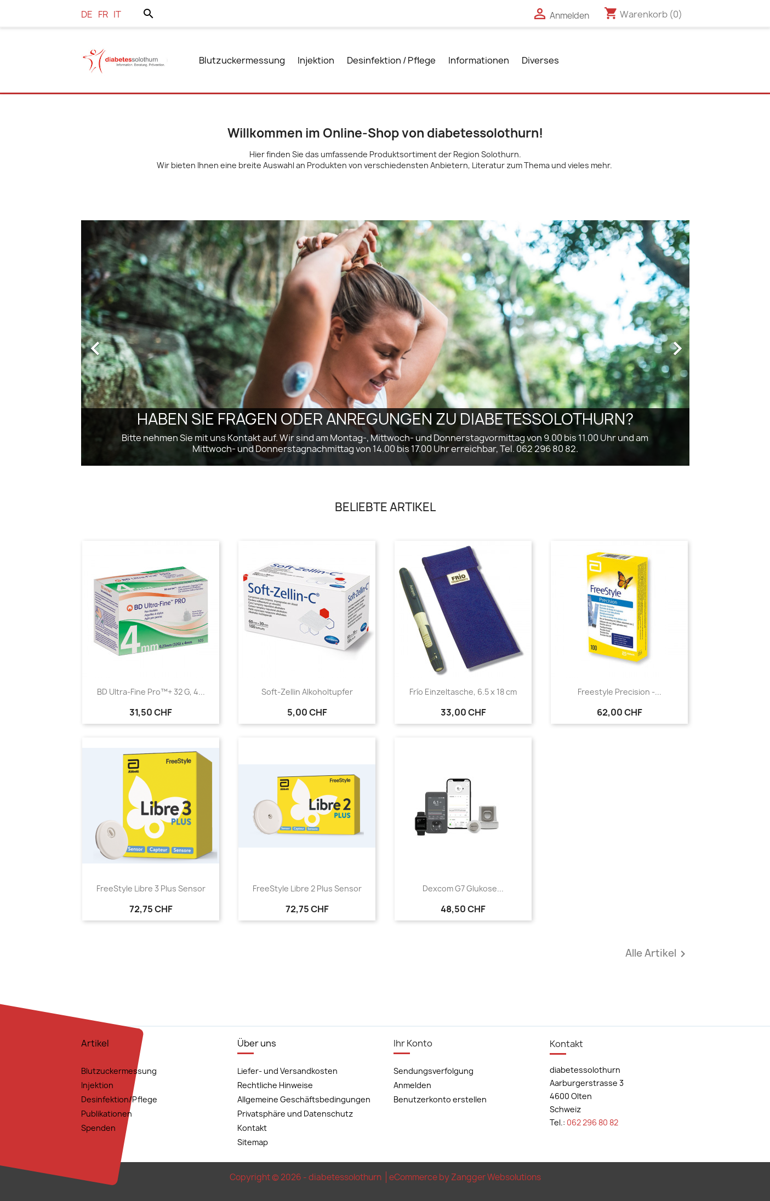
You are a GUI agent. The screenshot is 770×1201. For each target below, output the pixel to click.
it (117, 14)
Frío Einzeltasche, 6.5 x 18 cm (463, 692)
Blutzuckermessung (242, 60)
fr (103, 14)
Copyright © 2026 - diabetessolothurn (306, 1177)
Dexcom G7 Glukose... (463, 888)
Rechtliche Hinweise (275, 1085)
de (87, 14)
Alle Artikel (657, 953)
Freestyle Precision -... (619, 692)
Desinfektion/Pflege (119, 1099)
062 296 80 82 (592, 1122)
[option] (385, 343)
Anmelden (412, 1085)
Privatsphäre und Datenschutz (295, 1113)
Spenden (98, 1128)
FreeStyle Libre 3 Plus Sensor (151, 888)
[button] (127, 343)
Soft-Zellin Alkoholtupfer (307, 692)
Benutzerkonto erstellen (440, 1099)
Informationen (478, 60)
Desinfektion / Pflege (391, 60)
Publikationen (106, 1113)
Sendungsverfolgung (433, 1071)
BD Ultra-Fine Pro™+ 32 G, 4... (151, 692)
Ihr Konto (412, 1043)
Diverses (540, 60)
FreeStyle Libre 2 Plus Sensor (307, 888)
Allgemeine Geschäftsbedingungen (303, 1099)
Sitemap (252, 1142)
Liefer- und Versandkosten (287, 1071)
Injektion (316, 60)
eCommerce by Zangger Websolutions (465, 1177)
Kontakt (252, 1128)
